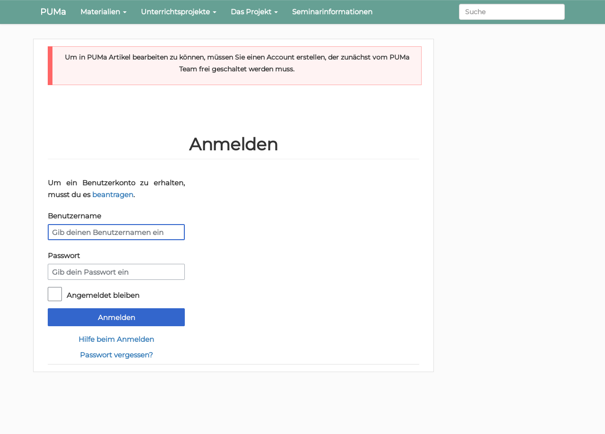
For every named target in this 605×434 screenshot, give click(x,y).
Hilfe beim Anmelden (116, 339)
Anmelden (116, 317)
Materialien (103, 11)
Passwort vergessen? (116, 354)
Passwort (64, 255)
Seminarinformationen (332, 11)
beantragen (112, 194)
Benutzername (74, 215)
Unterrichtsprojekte (178, 11)
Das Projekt (254, 11)
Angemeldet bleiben (103, 295)
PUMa (53, 12)
